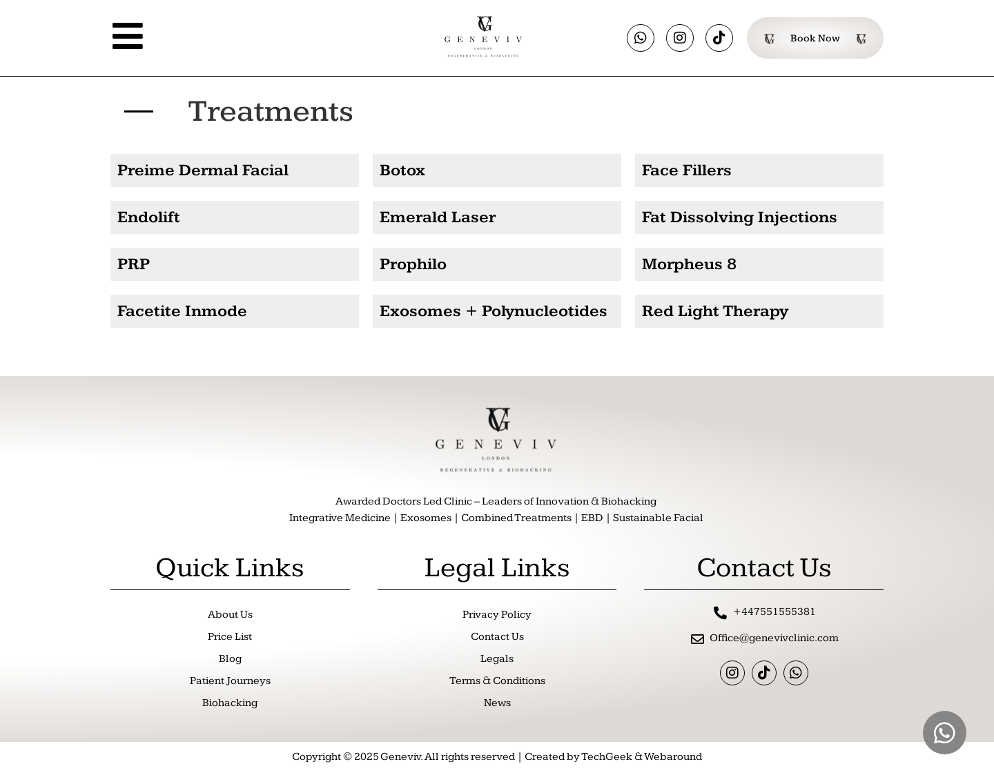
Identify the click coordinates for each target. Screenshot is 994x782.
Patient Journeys (230, 680)
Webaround (673, 756)
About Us (230, 614)
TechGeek (606, 756)
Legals (497, 658)
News (497, 703)
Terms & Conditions (497, 680)
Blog (230, 658)
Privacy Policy (497, 614)
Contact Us (497, 636)
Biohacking (229, 703)
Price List (230, 636)
